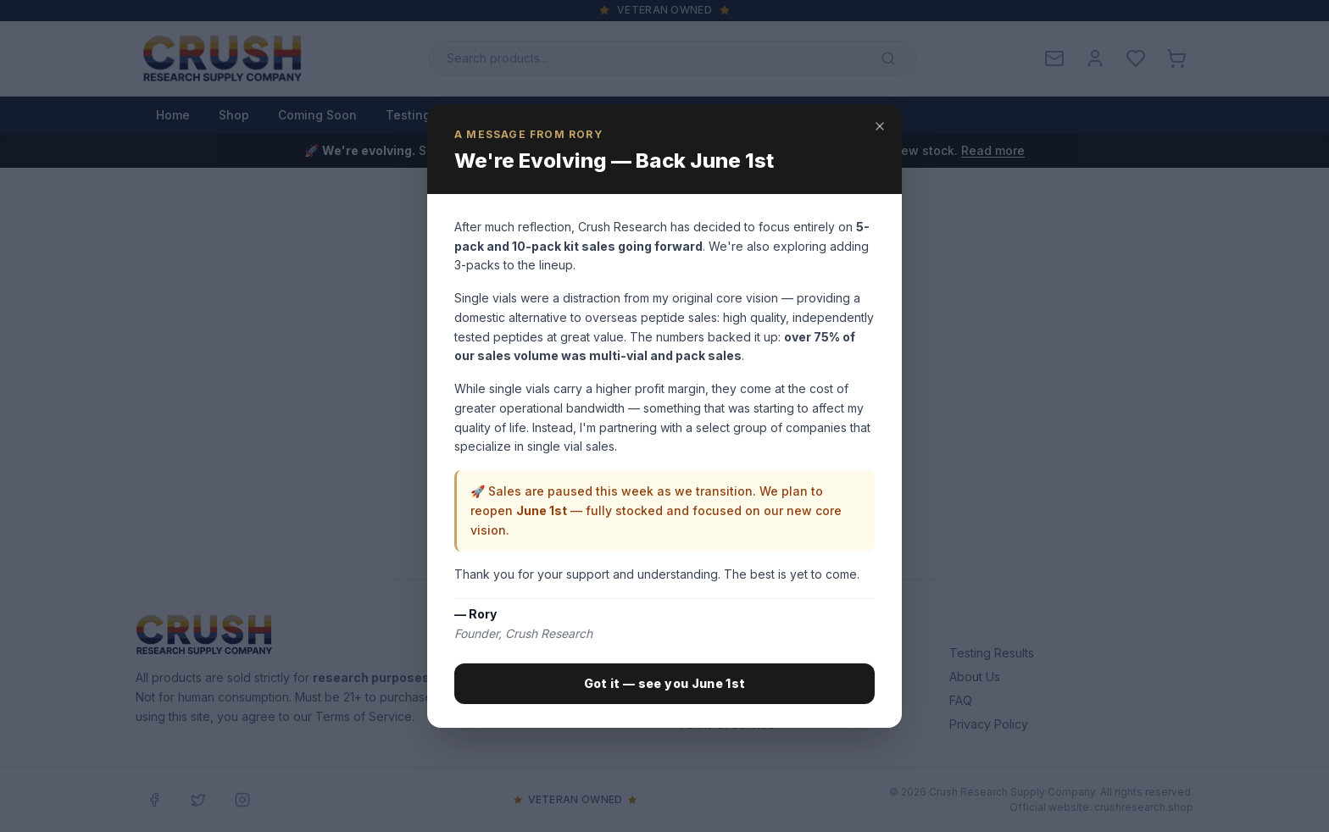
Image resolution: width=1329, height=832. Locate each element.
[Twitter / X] (198, 799)
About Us (588, 115)
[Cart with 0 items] (1176, 58)
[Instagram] (242, 799)
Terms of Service (726, 724)
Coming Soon (317, 115)
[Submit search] (888, 58)
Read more (993, 150)
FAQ (960, 700)
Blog (520, 115)
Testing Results (432, 115)
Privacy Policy (988, 724)
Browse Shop (734, 478)
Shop (234, 115)
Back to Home (597, 478)
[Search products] (673, 58)
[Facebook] (154, 799)
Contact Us (676, 115)
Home (173, 115)
